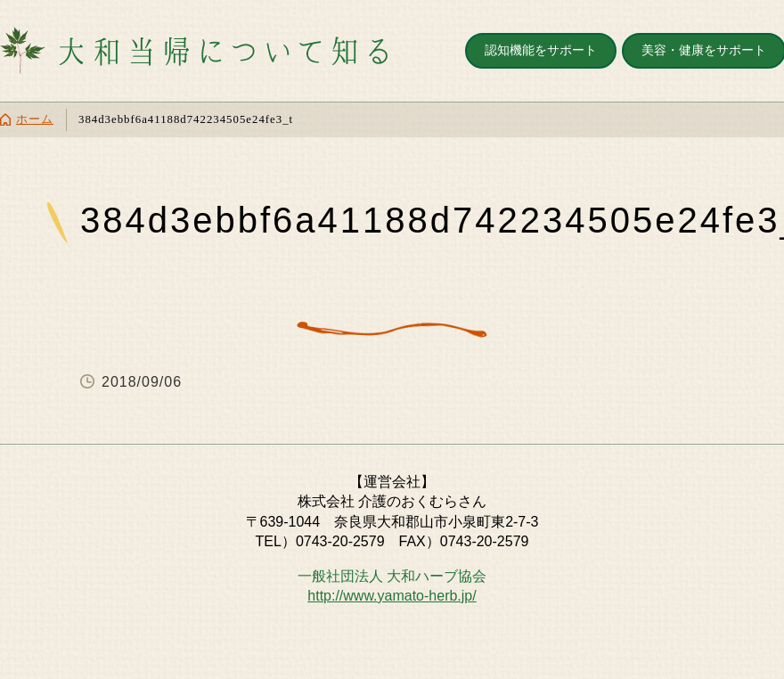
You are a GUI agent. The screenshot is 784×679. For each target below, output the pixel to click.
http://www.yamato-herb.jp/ (391, 595)
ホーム (34, 119)
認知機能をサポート (541, 50)
